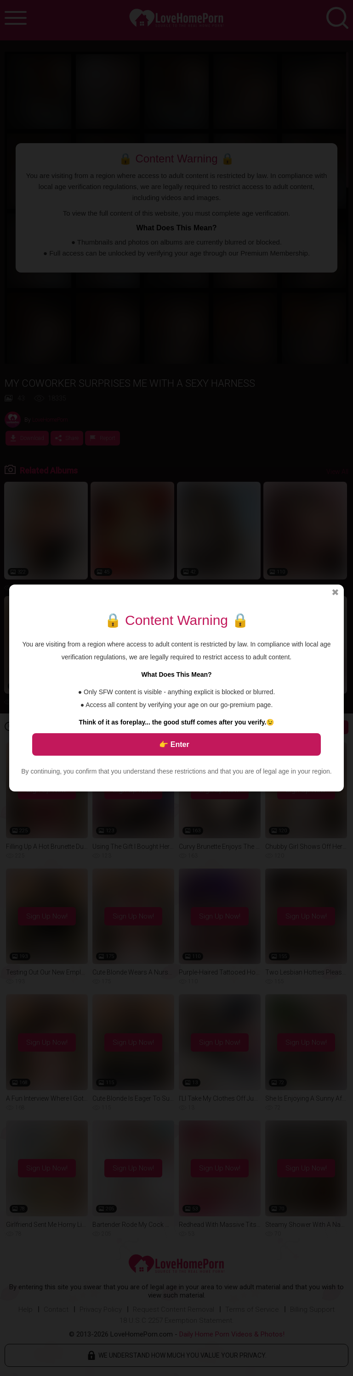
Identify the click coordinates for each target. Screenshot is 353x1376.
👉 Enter (174, 744)
